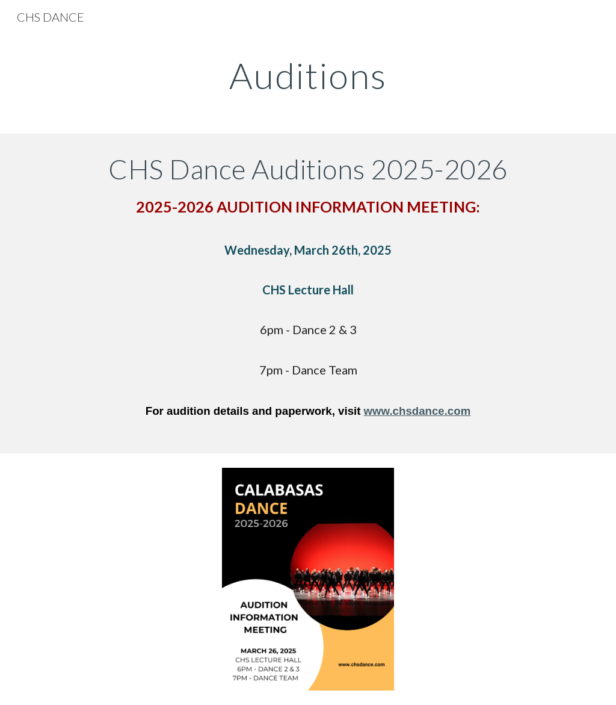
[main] (308, 75)
